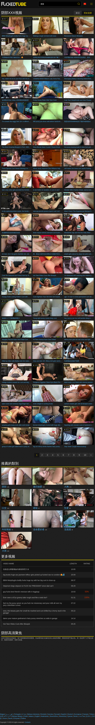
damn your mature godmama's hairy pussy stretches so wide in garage (30, 618)
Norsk (75, 716)
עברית (24, 714)
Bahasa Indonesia (33, 714)
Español (63, 714)
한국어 (88, 716)
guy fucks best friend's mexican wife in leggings (21, 592)
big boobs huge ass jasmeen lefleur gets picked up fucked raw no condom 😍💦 (34, 575)
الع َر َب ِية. (9, 714)
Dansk (10, 718)
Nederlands (44, 716)
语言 (85, 4)
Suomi (5, 718)
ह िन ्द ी (7, 716)
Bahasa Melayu (17, 716)
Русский (57, 714)
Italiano (31, 716)
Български (77, 714)
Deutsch (70, 714)
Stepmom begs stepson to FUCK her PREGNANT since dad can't (28, 586)
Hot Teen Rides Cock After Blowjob (16, 624)
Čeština (23, 718)
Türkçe (91, 714)
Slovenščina (54, 716)
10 (85, 455)
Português (17, 714)
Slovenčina (62, 716)
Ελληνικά (16, 718)
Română (43, 714)
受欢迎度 (88, 13)
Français (85, 714)
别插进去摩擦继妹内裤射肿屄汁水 (16, 569)
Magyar (2, 714)
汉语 (1, 716)
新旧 (78, 13)
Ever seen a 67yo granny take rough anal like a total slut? (25, 598)
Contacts (27, 722)
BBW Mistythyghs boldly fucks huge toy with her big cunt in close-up (29, 580)
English (37, 716)
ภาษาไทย (82, 716)
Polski (26, 716)
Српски (69, 716)
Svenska (50, 714)
